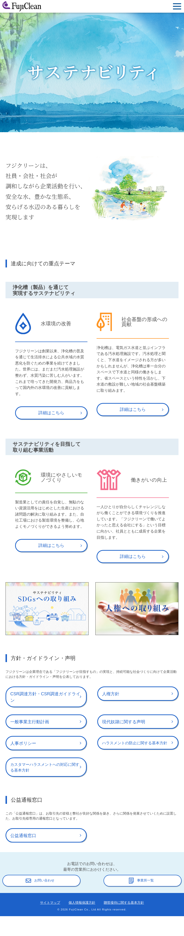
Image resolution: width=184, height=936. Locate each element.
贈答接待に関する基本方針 (124, 902)
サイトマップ (50, 902)
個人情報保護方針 (82, 902)
